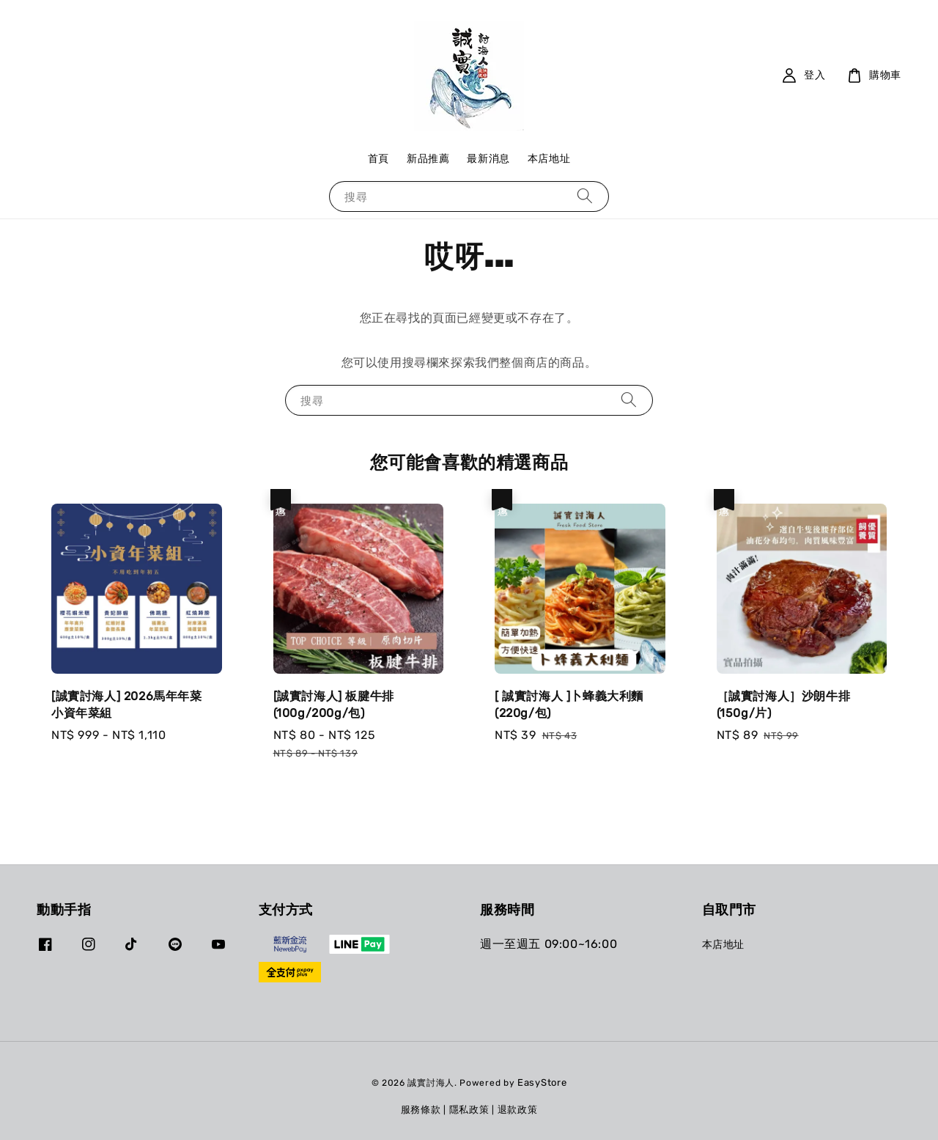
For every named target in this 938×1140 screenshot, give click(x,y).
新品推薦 (428, 158)
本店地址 (549, 158)
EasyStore (541, 1082)
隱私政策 (469, 1109)
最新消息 (488, 158)
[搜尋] (584, 196)
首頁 (378, 158)
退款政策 (518, 1109)
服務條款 (421, 1109)
